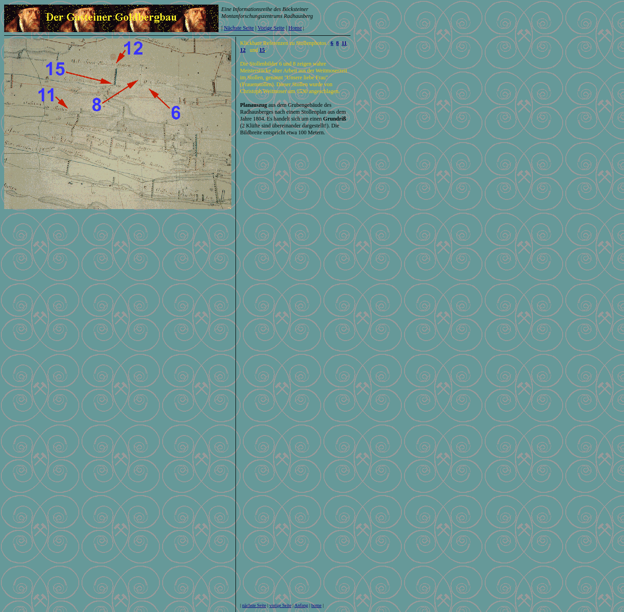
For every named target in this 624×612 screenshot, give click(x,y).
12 (243, 50)
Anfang (301, 605)
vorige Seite (280, 605)
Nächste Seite (239, 28)
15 (262, 50)
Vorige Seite (271, 28)
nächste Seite (254, 605)
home (317, 605)
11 (344, 43)
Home (294, 28)
